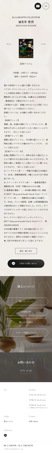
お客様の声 (26, 311)
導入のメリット (26, 301)
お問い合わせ (33, 421)
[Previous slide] (9, 44)
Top (5, 390)
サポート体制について (26, 332)
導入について (8, 421)
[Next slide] (43, 44)
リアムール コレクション (37, 395)
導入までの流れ (26, 322)
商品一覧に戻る (26, 251)
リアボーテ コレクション (37, 400)
